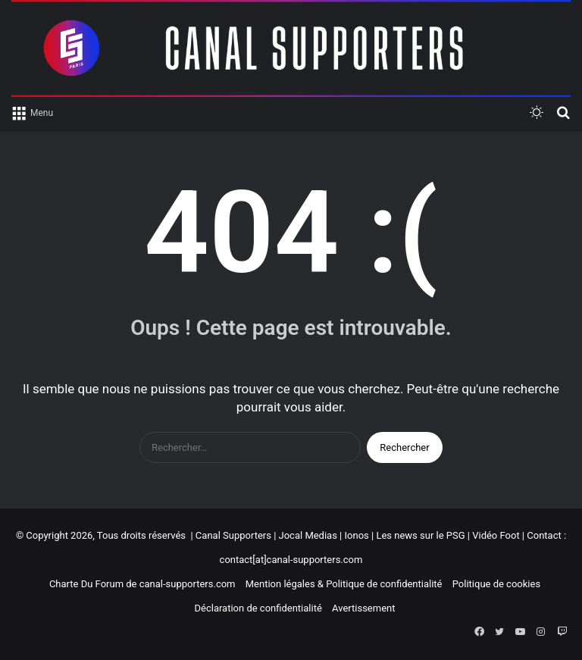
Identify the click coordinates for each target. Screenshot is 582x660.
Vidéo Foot (495, 535)
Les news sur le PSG (420, 535)
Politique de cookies (496, 584)
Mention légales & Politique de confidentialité (344, 584)
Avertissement (363, 608)
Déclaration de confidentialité (257, 608)
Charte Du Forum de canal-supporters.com (142, 584)
